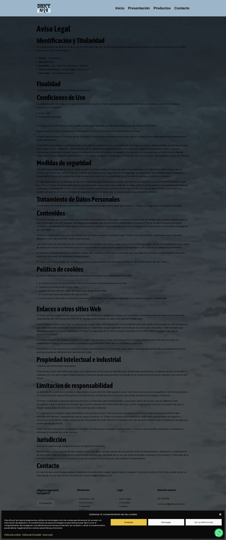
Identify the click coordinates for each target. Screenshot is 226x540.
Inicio (119, 8)
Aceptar (128, 522)
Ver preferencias (203, 522)
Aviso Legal (48, 535)
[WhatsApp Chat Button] (218, 532)
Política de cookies (12, 535)
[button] (220, 514)
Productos (162, 8)
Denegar (166, 522)
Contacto (181, 8)
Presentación (139, 8)
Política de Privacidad (31, 535)
